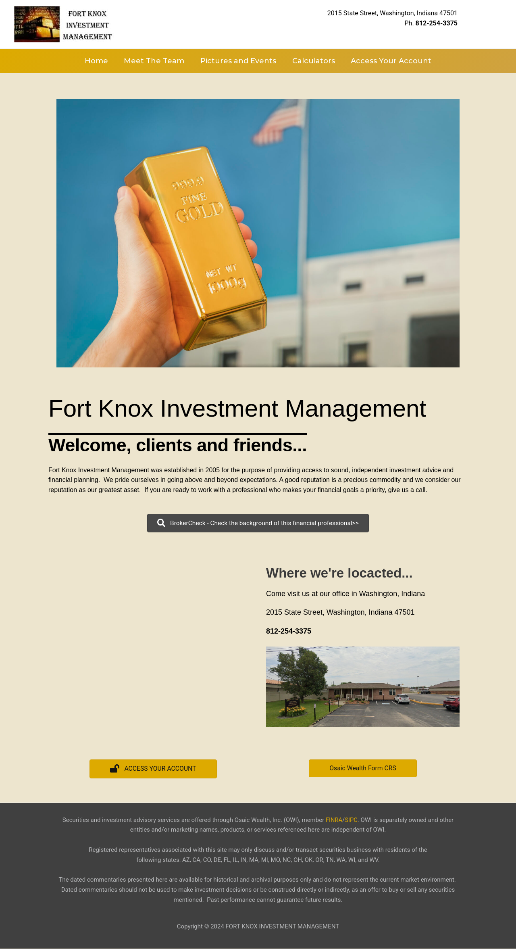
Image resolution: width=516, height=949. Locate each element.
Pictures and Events (238, 60)
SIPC (351, 820)
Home (99, 60)
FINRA (333, 820)
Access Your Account (388, 60)
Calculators (312, 60)
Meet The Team (155, 60)
